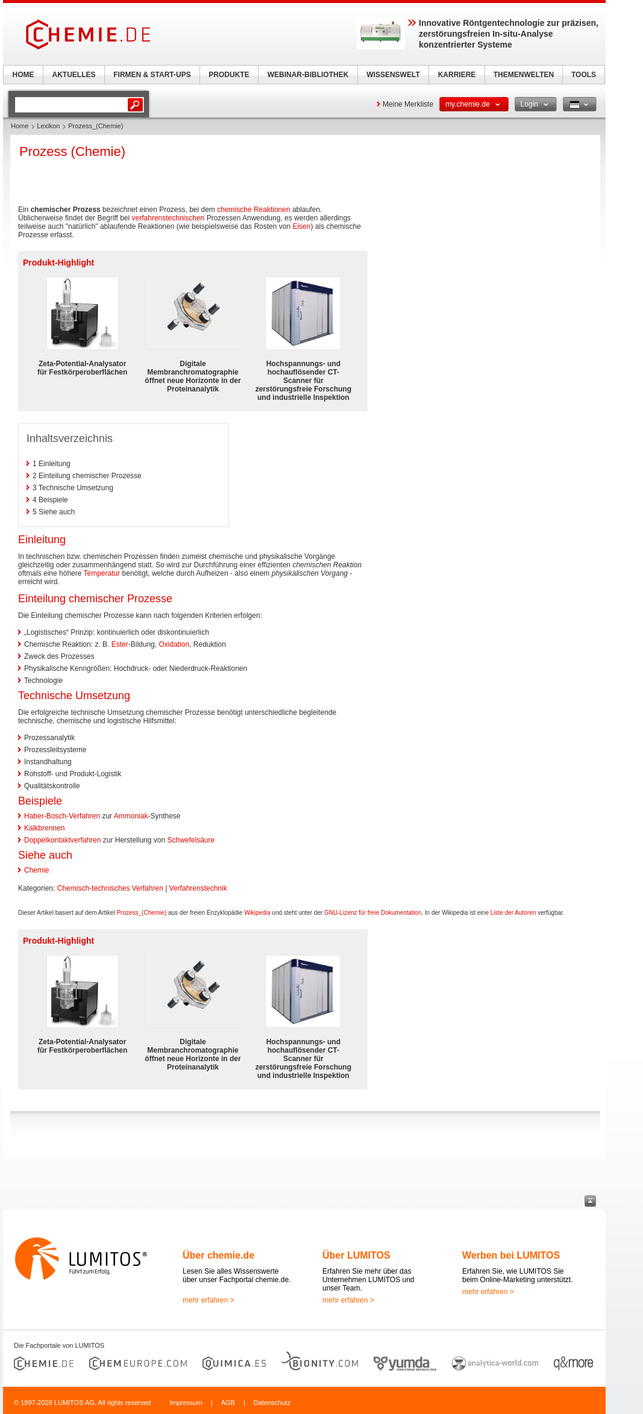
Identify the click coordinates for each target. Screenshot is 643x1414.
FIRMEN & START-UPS (151, 74)
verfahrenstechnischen (168, 218)
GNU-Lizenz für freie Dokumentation (372, 912)
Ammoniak (131, 816)
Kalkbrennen (44, 828)
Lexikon (48, 125)
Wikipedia (257, 912)
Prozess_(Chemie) (141, 912)
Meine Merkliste (408, 104)
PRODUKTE (229, 74)
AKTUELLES (74, 74)
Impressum (185, 1402)
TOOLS (583, 74)
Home (19, 125)
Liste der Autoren (513, 912)
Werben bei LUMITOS (511, 1255)
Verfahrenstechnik (198, 888)
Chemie (36, 870)
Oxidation (173, 644)
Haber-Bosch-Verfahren (62, 816)
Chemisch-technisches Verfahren (110, 888)
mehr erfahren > (208, 1300)
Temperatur (102, 573)
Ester (119, 644)
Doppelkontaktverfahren (62, 840)
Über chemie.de (218, 1255)
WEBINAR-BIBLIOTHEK (308, 74)
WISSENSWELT (392, 74)
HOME (23, 74)
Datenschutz (272, 1402)
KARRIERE (457, 74)
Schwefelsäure (191, 840)
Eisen (301, 226)
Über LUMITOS (356, 1255)
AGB (228, 1402)
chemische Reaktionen (253, 209)
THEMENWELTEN (524, 74)
